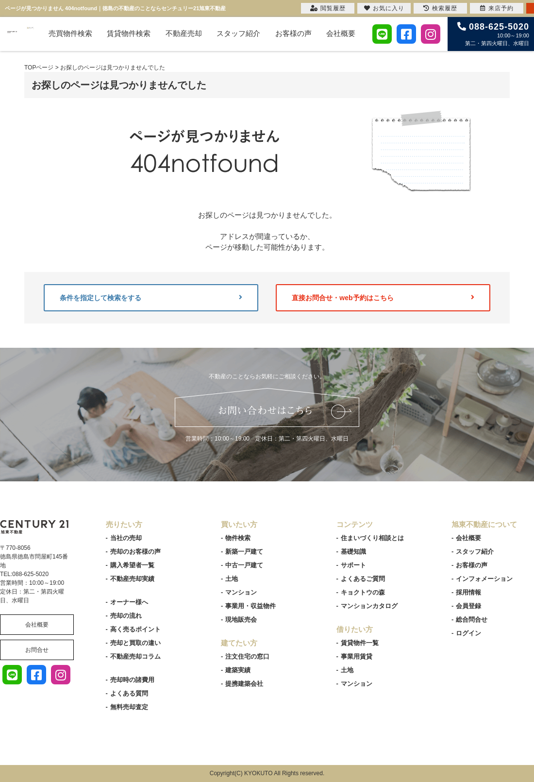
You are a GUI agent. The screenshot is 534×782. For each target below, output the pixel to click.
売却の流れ (126, 615)
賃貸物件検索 (128, 33)
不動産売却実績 (132, 578)
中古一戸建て (244, 565)
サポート (353, 565)
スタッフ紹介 (238, 33)
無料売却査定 (129, 707)
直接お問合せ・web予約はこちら (383, 298)
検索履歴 (440, 8)
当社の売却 (126, 538)
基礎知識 (353, 551)
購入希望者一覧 (132, 565)
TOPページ (38, 67)
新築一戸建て (244, 551)
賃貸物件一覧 (360, 642)
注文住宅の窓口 (247, 656)
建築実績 (237, 670)
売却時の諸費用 (132, 679)
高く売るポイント (135, 629)
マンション (241, 592)
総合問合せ (471, 619)
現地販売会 (241, 619)
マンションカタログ (369, 606)
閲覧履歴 (328, 8)
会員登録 (468, 606)
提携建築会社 (244, 683)
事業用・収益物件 (250, 606)
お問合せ (37, 649)
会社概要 (340, 33)
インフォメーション (484, 578)
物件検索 (237, 538)
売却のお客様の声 (135, 551)
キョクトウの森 (363, 592)
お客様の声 (293, 33)
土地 (231, 578)
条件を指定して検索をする (151, 298)
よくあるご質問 (363, 578)
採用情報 (468, 592)
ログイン (468, 633)
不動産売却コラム (135, 656)
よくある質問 (129, 693)
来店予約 (497, 8)
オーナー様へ (129, 602)
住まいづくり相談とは (372, 538)
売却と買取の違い (135, 642)
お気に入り (384, 8)
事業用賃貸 (356, 656)
